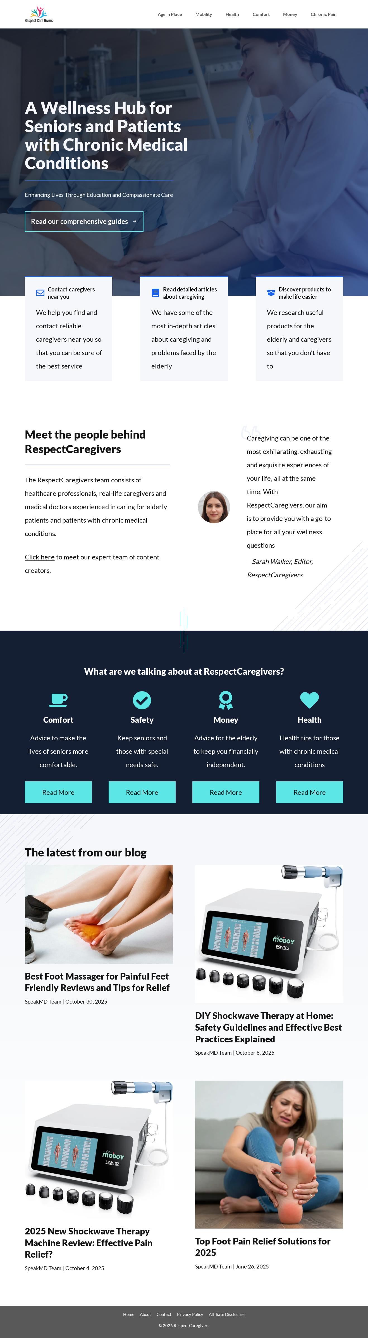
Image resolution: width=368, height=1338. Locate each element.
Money (290, 14)
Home (128, 1314)
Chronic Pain (323, 14)
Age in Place (170, 14)
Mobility (203, 14)
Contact (164, 1314)
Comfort (261, 14)
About (145, 1314)
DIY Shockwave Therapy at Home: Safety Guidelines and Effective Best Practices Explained (268, 1027)
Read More (58, 792)
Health (232, 14)
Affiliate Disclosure (227, 1314)
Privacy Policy (190, 1314)
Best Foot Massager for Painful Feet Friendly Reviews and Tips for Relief (97, 982)
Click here (40, 557)
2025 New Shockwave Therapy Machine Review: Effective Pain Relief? (89, 1242)
